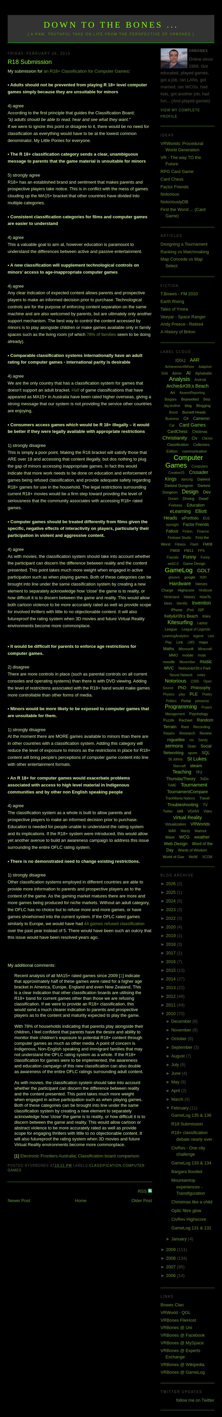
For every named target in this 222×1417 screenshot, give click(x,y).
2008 (171, 1258)
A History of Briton (178, 331)
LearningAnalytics (175, 636)
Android (200, 380)
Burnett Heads (194, 412)
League (171, 629)
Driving (188, 499)
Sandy (203, 740)
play (182, 694)
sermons (174, 745)
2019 (171, 935)
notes (201, 675)
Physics (168, 694)
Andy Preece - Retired (182, 324)
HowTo (205, 597)
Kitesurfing (180, 622)
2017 (171, 952)
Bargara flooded (186, 1171)
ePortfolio (190, 518)
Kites (206, 616)
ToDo (204, 779)
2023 (171, 909)
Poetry (207, 694)
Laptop (202, 623)
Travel (204, 798)
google (189, 577)
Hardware (180, 583)
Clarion (207, 438)
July (175, 1064)
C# (185, 418)
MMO (173, 655)
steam (196, 765)
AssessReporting (192, 393)
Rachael (185, 720)
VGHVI (193, 811)
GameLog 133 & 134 (191, 1162)
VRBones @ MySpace (182, 1342)
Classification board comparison (108, 1155)
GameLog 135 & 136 (191, 1115)
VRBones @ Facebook (183, 1335)
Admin (177, 373)
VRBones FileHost (178, 1320)
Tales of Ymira (174, 309)
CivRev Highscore (188, 1219)
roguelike (176, 739)
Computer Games (184, 461)
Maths (168, 649)
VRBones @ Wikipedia (183, 1364)
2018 (171, 944)
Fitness (180, 544)
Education (195, 505)
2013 (171, 987)
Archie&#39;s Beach (187, 386)
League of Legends (196, 629)
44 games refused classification (114, 923)
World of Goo (173, 857)
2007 (171, 1266)
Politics (171, 701)
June (176, 1073)
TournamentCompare (187, 791)
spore (192, 753)
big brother (172, 406)
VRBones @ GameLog (183, 1372)
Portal (186, 701)
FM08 (207, 544)
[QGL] (180, 360)
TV (205, 805)
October (179, 1038)
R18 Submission (30, 62)
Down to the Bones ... (111, 25)
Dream (173, 499)
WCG (184, 836)
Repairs (169, 733)
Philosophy (201, 688)
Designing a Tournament (184, 244)
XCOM (207, 857)
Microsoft (186, 649)
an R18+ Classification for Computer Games (86, 71)
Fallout (172, 531)
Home (81, 1200)
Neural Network (181, 675)
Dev (207, 492)
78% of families (101, 334)
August (178, 1055)
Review (206, 733)
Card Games (192, 425)
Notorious (170, 194)
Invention (201, 603)
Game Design (194, 564)
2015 (171, 970)
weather (202, 836)
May (176, 1081)
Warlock (201, 831)
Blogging (203, 406)
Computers (199, 466)
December (182, 1021)
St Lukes (196, 758)
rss (191, 740)
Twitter (168, 811)
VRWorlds (200, 823)
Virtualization (175, 824)
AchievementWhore (179, 367)
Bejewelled (190, 399)
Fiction (187, 531)
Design (190, 492)
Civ (194, 438)
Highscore (186, 590)
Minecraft (205, 649)
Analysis (179, 379)
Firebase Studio (179, 538)
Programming (181, 706)
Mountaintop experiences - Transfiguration (188, 1187)
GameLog (178, 570)
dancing (187, 479)
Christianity (174, 438)
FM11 (189, 551)
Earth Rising (172, 301)
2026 (171, 883)
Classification (105, 1165)
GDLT (203, 570)
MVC (169, 668)
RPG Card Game (177, 171)
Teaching (182, 771)
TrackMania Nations (180, 798)
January (179, 1238)
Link (179, 642)
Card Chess (172, 179)
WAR (172, 831)
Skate (192, 746)
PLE (194, 694)
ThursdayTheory (180, 778)
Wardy (185, 831)
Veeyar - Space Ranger (183, 316)
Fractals (173, 557)
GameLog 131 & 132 (191, 1227)
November (182, 1029)
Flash (194, 544)
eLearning (180, 511)
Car (172, 425)
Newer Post (19, 1200)
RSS (143, 1191)
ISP (201, 610)
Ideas (168, 603)
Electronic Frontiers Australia (47, 1155)
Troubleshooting (182, 804)
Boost (173, 412)
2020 (171, 926)
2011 (171, 1004)
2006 (171, 1275)
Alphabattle (203, 373)
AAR (194, 360)
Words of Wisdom (192, 850)
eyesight (172, 525)
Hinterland (171, 597)
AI (188, 373)
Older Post (141, 1200)
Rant (185, 727)
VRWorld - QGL (176, 1312)
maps (203, 642)
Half (75, 390)
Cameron (201, 418)
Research (187, 733)
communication (194, 451)
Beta (206, 399)
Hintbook (205, 590)
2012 (171, 996)
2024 (171, 900)
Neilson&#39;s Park (194, 668)
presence (202, 701)
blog (188, 406)
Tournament (194, 784)
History (189, 597)
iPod (190, 610)
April (176, 1090)
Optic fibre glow (186, 1210)
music (206, 661)
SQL (206, 752)
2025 (171, 892)
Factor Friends (175, 186)
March (178, 1099)
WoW (193, 857)
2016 (171, 961)
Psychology (198, 714)
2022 (171, 918)
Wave (170, 837)
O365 (195, 681)
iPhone (176, 610)
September (182, 1047)
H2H (203, 577)
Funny (189, 557)
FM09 (175, 551)
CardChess (178, 431)
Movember (187, 662)
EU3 (206, 518)
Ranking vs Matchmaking (185, 251)
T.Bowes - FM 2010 (179, 293)
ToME (172, 785)
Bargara (171, 399)
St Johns (175, 759)
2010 (171, 1013)
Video (208, 811)
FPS (201, 551)
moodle (169, 662)
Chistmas (199, 432)
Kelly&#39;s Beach (181, 616)
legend (198, 636)
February (180, 1107)
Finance (203, 531)
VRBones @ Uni (176, 1327)
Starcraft (179, 766)
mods (202, 655)
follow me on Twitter (195, 1400)
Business (172, 419)
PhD (182, 687)
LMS (191, 642)
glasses (174, 577)
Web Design (176, 843)
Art (172, 393)
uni (180, 810)
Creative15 (176, 473)
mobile (187, 655)
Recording (201, 727)
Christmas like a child (191, 1201)
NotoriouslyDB (174, 201)
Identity (182, 603)
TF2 (199, 772)
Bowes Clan (172, 1304)
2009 (171, 1249)
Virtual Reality (187, 817)
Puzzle (168, 720)
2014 (171, 978)
